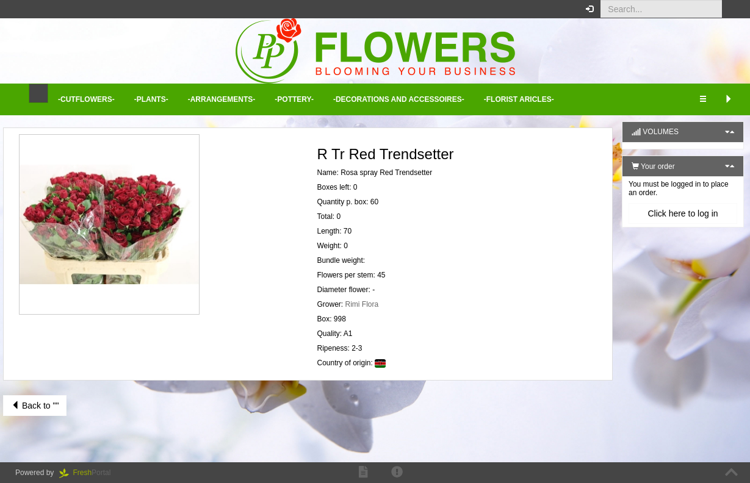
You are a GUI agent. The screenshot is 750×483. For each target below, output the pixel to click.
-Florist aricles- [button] (519, 99)
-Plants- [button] (151, 99)
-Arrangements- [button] (222, 99)
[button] (731, 9)
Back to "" (35, 405)
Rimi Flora (362, 304)
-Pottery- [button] (294, 99)
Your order (653, 166)
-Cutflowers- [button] (86, 99)
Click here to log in (682, 213)
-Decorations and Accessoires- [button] (398, 99)
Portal (89, 472)
